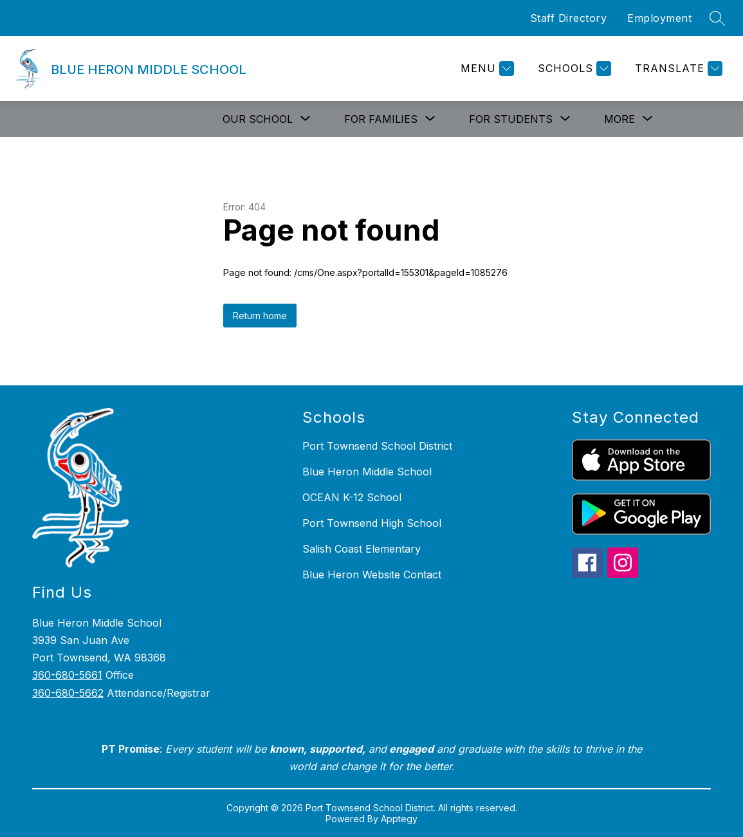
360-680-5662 (68, 692)
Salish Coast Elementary (361, 548)
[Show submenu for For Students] (511, 119)
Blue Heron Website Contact (371, 574)
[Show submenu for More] (619, 119)
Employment (659, 18)
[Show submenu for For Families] (380, 119)
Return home (260, 315)
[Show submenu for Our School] (258, 119)
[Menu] (485, 68)
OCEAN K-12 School (351, 497)
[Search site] (717, 18)
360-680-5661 (67, 674)
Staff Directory (568, 18)
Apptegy (399, 818)
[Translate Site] (677, 68)
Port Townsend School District (377, 445)
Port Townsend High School (371, 523)
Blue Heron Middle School (367, 471)
